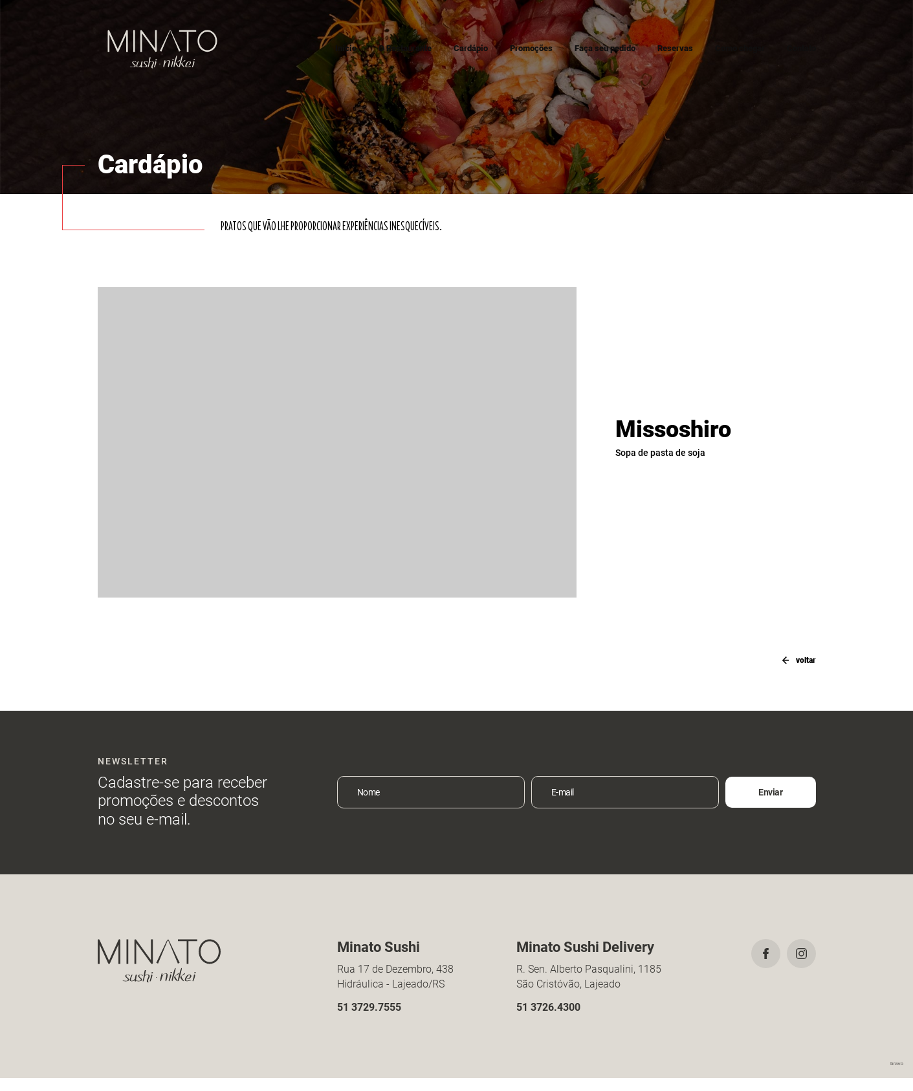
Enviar (770, 805)
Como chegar (740, 48)
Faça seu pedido (605, 48)
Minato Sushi (162, 48)
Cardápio (471, 48)
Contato (801, 48)
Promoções (531, 48)
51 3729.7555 (369, 1019)
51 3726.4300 (548, 1019)
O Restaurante (405, 48)
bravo (896, 1076)
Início (346, 48)
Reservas (675, 48)
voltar (794, 660)
